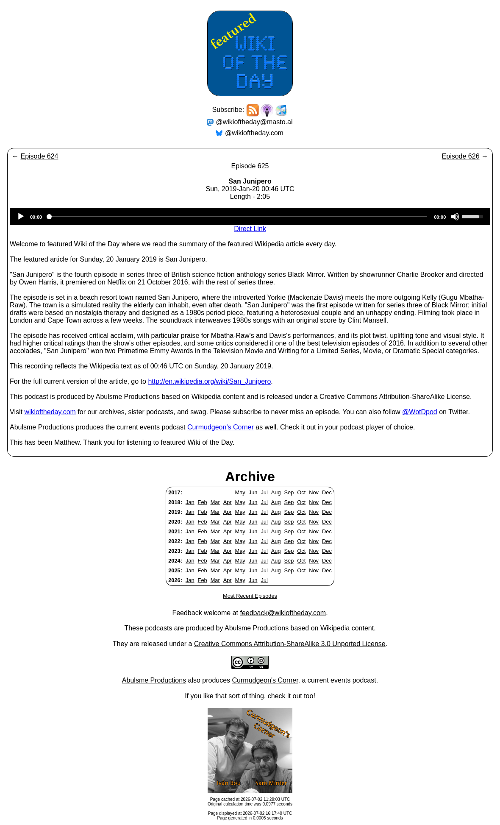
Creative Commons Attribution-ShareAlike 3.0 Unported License (290, 643)
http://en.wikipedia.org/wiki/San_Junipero (209, 381)
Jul (264, 492)
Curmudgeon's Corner (220, 427)
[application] (250, 216)
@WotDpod (419, 411)
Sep (289, 492)
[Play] (21, 216)
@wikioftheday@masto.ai (254, 121)
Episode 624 (39, 156)
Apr (227, 502)
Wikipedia (335, 628)
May (240, 492)
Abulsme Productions (257, 628)
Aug (276, 492)
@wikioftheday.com (254, 133)
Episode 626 (461, 156)
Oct (301, 492)
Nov (314, 492)
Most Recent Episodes (250, 596)
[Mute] (455, 216)
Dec (327, 492)
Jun (253, 492)
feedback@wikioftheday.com (283, 612)
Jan (190, 502)
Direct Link (250, 228)
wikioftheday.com (50, 411)
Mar (215, 502)
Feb (202, 502)
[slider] (238, 216)
